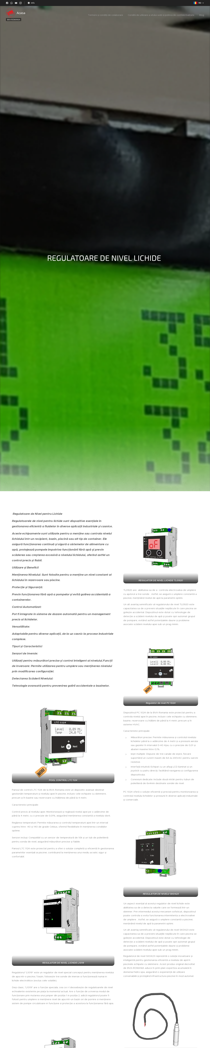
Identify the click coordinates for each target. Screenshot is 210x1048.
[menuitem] (106, 15)
